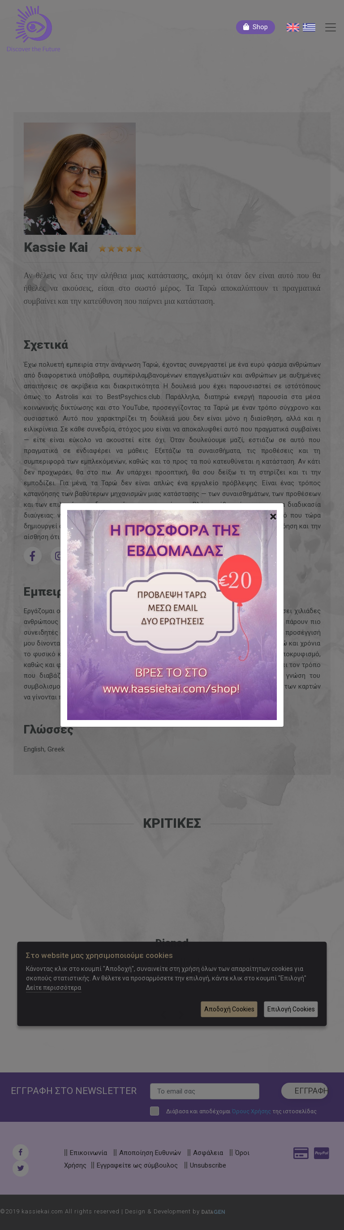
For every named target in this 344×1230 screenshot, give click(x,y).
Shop (260, 27)
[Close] (273, 516)
